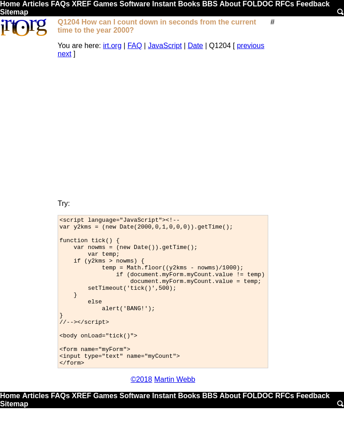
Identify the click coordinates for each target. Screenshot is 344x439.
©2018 (141, 409)
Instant (164, 4)
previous (250, 45)
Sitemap (14, 12)
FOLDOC (257, 4)
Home (10, 4)
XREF (81, 4)
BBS (210, 4)
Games (105, 4)
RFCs (284, 4)
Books (189, 4)
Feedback (313, 4)
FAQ (135, 45)
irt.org (112, 45)
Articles (35, 4)
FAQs (60, 4)
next (64, 54)
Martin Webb (174, 409)
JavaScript (165, 45)
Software (134, 4)
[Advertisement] (163, 128)
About (230, 4)
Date (195, 45)
